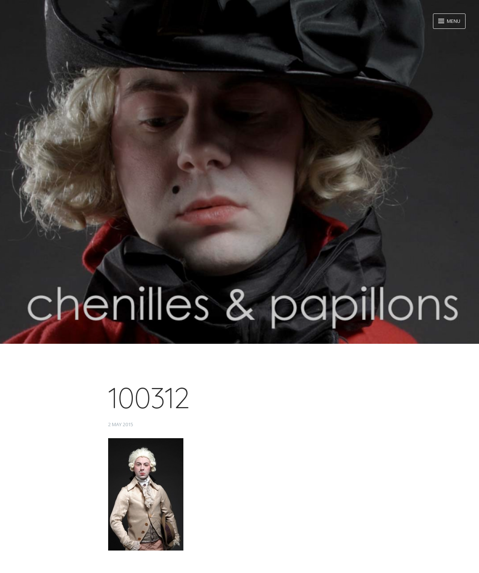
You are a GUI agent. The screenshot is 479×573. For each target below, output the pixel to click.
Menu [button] (453, 21)
